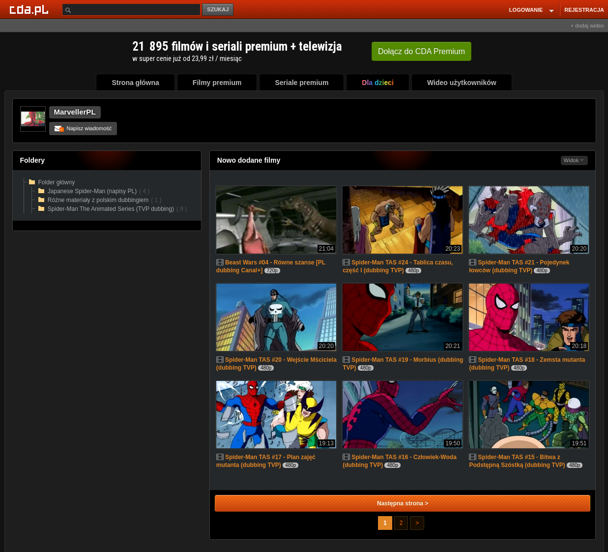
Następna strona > (402, 503)
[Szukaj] (131, 9)
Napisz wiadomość (83, 128)
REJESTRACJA (584, 10)
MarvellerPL (75, 112)
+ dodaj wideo (587, 26)
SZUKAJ (218, 9)
